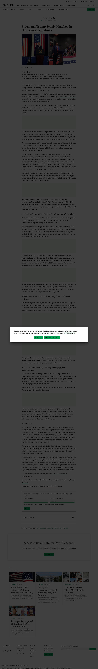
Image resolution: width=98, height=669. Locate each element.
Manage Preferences (52, 337)
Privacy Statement (69, 333)
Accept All (38, 337)
